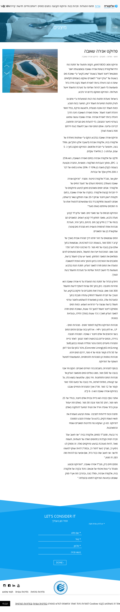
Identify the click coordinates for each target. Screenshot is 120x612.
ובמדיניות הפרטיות (23, 603)
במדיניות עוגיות (40, 603)
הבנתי (5, 603)
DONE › (60, 562)
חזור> (115, 27)
